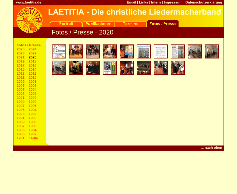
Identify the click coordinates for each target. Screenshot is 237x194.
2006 (33, 86)
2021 (21, 57)
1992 (33, 114)
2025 (21, 49)
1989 (21, 122)
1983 (21, 134)
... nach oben (211, 148)
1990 (33, 118)
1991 (21, 118)
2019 (21, 61)
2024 (33, 49)
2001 (21, 98)
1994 (33, 110)
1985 (21, 130)
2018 (33, 61)
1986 (33, 126)
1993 (21, 114)
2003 (21, 94)
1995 (21, 110)
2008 (33, 81)
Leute (33, 138)
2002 (33, 94)
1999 (21, 102)
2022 (33, 53)
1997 (21, 106)
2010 (33, 77)
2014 (33, 69)
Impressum (173, 2)
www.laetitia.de (28, 2)
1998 (33, 102)
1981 (21, 138)
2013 (21, 73)
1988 (33, 122)
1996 (33, 106)
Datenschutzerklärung (203, 2)
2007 (21, 86)
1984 (33, 130)
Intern (156, 2)
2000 (33, 98)
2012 (33, 73)
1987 (21, 126)
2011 (21, 77)
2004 (33, 90)
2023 (21, 53)
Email (131, 2)
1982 (33, 134)
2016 (33, 65)
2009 (21, 81)
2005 (21, 90)
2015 (21, 69)
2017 (21, 65)
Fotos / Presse (29, 45)
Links (143, 2)
